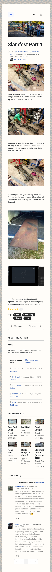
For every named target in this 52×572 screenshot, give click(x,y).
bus (17, 315)
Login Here (39, 482)
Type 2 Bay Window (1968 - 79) (26, 51)
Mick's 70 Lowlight (21, 59)
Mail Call (25, 427)
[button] (34, 14)
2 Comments (25, 56)
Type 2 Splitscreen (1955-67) (12, 435)
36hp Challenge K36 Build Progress (18, 326)
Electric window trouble (36, 326)
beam (18, 318)
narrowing (29, 315)
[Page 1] (26, 561)
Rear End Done (12, 428)
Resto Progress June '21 (25, 453)
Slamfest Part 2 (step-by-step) (39, 454)
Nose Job (10, 451)
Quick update (38, 428)
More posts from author (31, 361)
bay (28, 318)
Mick (12, 54)
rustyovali (19, 487)
